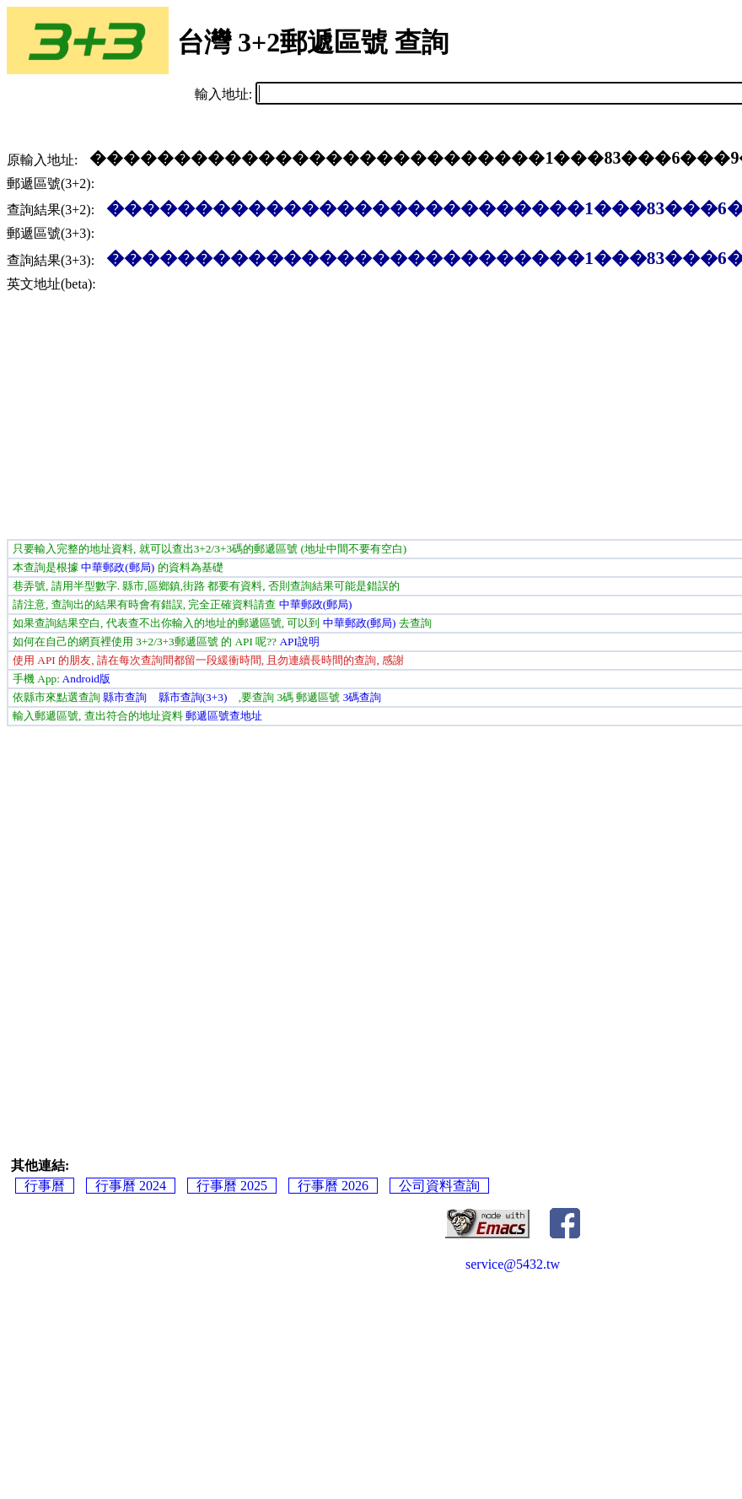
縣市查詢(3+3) (193, 697)
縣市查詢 (125, 697)
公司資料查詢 (439, 1185)
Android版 (86, 678)
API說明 (299, 641)
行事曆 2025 (231, 1185)
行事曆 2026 (333, 1185)
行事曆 (44, 1185)
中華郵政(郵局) (117, 567)
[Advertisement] (190, 411)
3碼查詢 (362, 697)
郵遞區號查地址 (224, 715)
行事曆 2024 (130, 1185)
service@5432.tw (512, 1264)
